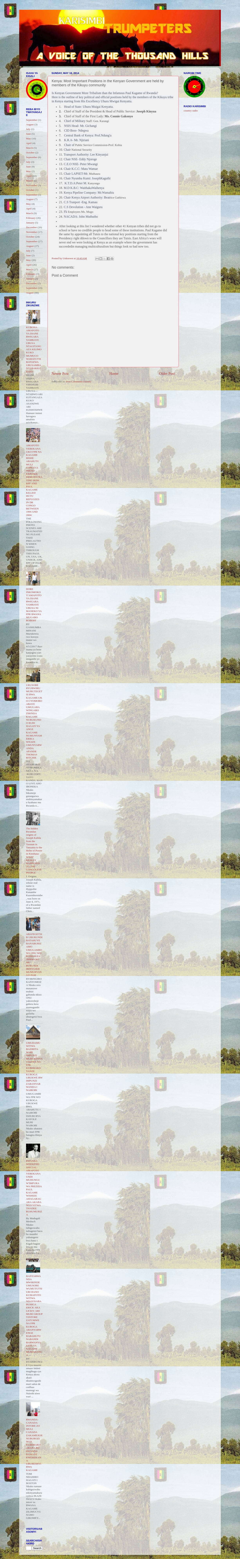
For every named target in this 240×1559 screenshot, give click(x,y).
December (31, 227)
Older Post (167, 373)
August (30, 124)
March (29, 147)
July (28, 129)
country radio (191, 110)
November (31, 185)
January (30, 222)
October (30, 152)
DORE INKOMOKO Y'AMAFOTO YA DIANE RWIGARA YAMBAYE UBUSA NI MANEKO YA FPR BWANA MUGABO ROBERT (34, 605)
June (28, 133)
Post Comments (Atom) (78, 381)
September (31, 119)
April (29, 143)
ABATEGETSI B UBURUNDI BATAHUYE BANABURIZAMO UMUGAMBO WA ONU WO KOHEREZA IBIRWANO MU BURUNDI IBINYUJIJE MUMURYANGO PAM (34, 955)
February (31, 217)
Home (113, 373)
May (28, 138)
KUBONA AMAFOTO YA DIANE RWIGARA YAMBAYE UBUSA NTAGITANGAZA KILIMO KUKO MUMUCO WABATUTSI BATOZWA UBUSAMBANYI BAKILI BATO (34, 349)
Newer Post (60, 373)
